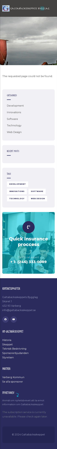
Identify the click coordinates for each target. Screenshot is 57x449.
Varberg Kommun (13, 377)
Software (12, 119)
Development (15, 105)
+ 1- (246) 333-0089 (28, 262)
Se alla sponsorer (12, 381)
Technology (14, 125)
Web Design (14, 132)
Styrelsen (8, 357)
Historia (6, 340)
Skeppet (7, 344)
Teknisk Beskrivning (14, 348)
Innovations (14, 112)
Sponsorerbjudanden (15, 353)
